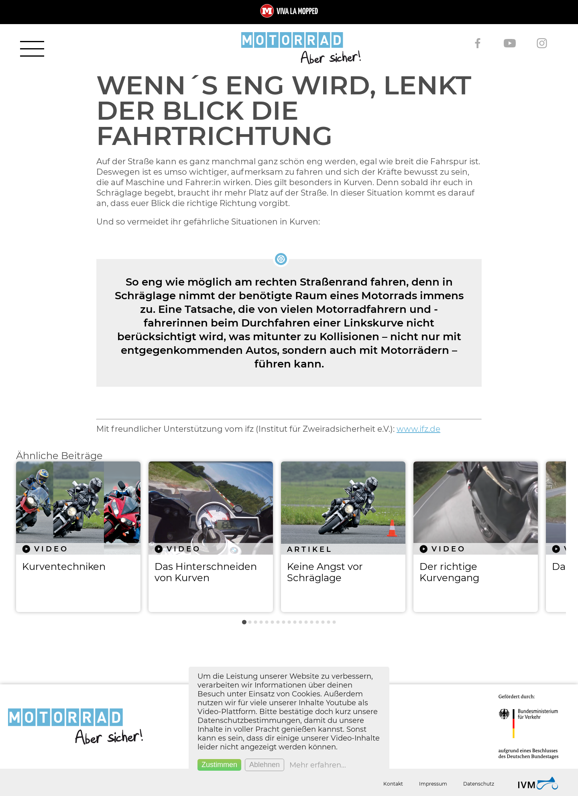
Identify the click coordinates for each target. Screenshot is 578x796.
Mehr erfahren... (317, 765)
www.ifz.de (418, 429)
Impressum (433, 784)
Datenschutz (478, 784)
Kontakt (393, 784)
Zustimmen (219, 765)
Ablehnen (264, 765)
